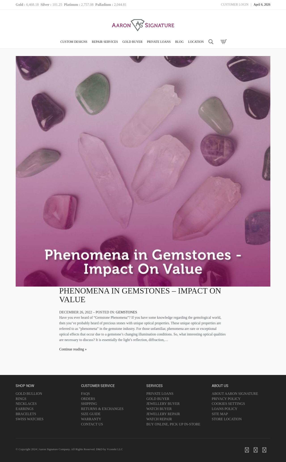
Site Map (220, 414)
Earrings (25, 409)
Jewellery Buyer (163, 404)
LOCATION (196, 42)
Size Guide (91, 414)
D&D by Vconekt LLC (109, 449)
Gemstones (126, 312)
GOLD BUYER (132, 42)
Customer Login (234, 4)
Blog (179, 42)
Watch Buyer (159, 409)
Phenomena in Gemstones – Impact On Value (140, 295)
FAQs (85, 393)
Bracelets (26, 414)
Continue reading (71, 349)
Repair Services (105, 42)
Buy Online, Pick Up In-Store (173, 424)
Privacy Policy (226, 399)
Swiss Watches (30, 419)
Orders (88, 399)
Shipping (89, 404)
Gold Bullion (29, 393)
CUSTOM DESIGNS (73, 42)
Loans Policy (225, 409)
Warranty (91, 419)
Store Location (227, 419)
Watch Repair (159, 419)
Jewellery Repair (163, 414)
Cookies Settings (228, 404)
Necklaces (26, 404)
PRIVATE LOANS (159, 42)
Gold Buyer (157, 399)
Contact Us (92, 424)
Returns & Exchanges (102, 409)
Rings (21, 399)
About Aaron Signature (235, 393)
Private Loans (159, 393)
